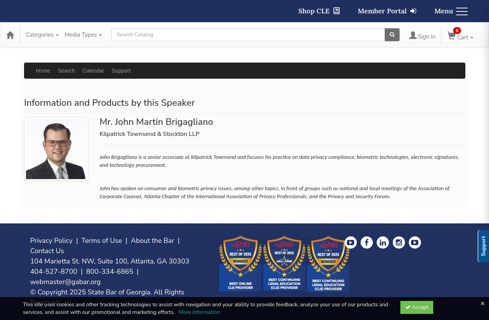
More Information (199, 312)
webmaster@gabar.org (65, 281)
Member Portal (387, 10)
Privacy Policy (51, 240)
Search (66, 71)
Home (43, 71)
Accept (417, 307)
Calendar (93, 71)
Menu (451, 10)
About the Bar (153, 240)
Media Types (83, 35)
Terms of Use (101, 240)
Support (121, 71)
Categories (42, 35)
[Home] (9, 34)
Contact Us (47, 250)
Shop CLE (319, 10)
